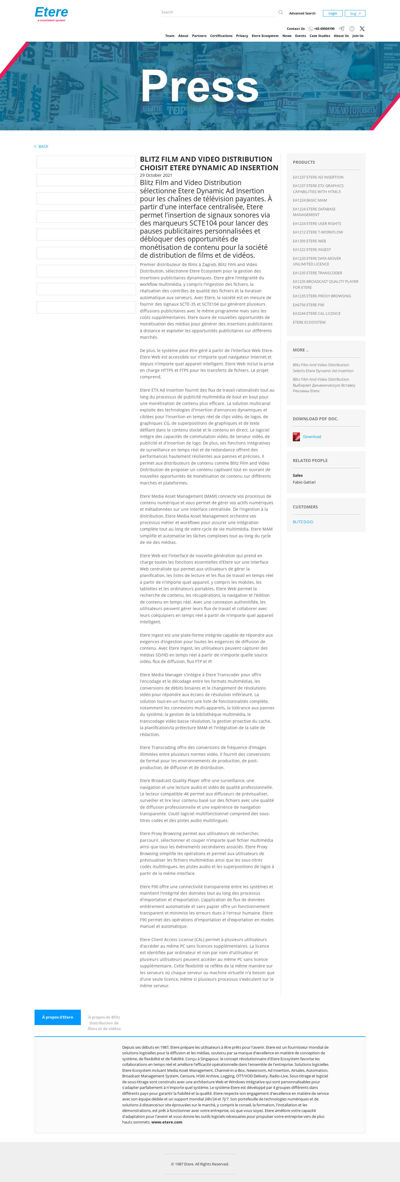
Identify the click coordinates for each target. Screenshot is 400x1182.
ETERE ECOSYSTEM (309, 322)
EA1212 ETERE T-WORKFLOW (318, 232)
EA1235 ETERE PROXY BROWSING (322, 296)
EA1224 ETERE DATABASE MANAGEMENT (314, 212)
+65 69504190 (321, 28)
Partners (199, 35)
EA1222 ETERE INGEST (312, 249)
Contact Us (296, 28)
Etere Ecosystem (265, 35)
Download (312, 436)
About (183, 35)
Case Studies (320, 35)
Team (169, 35)
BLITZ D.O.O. (303, 521)
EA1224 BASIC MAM (310, 200)
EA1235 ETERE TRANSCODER (317, 272)
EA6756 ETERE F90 (308, 304)
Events (300, 35)
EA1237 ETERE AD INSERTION (318, 177)
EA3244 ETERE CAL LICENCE (317, 313)
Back (41, 146)
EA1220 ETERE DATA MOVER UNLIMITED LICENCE (317, 261)
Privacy (242, 35)
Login (333, 13)
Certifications (221, 35)
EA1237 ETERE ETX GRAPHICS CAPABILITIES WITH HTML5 (318, 188)
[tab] (58, 1017)
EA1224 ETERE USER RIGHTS (317, 223)
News (287, 35)
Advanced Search (302, 13)
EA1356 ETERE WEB (309, 241)
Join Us (357, 35)
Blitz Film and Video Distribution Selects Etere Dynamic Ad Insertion (323, 367)
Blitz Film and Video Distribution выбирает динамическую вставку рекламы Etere (324, 385)
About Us (341, 35)
